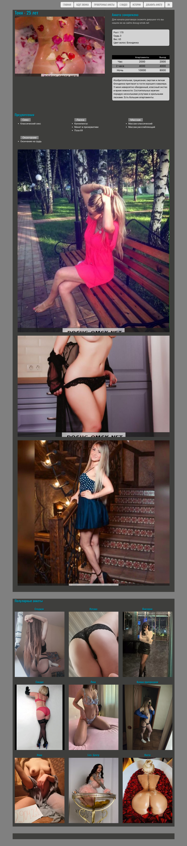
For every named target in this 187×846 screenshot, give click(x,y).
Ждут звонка (82, 4)
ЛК (168, 4)
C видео (123, 4)
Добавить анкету (154, 4)
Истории (137, 4)
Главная (67, 4)
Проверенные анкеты (104, 4)
